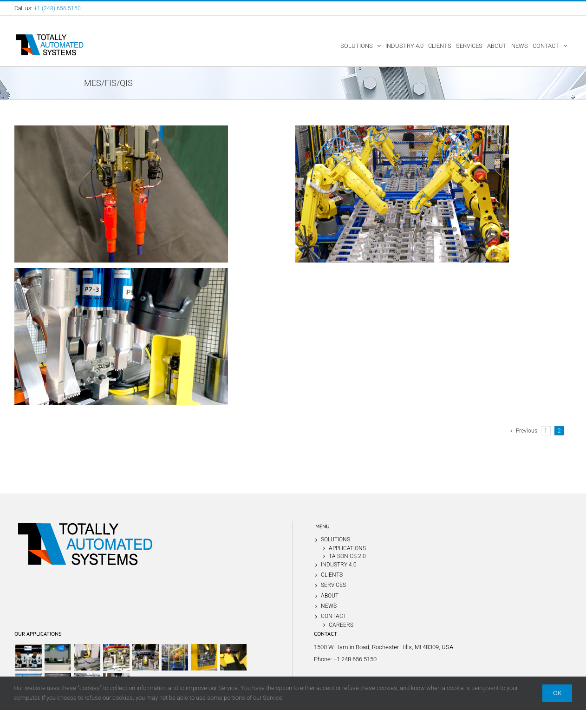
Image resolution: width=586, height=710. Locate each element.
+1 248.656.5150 (355, 659)
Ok (557, 693)
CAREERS (341, 625)
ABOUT (330, 595)
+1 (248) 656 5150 (57, 8)
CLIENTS (332, 575)
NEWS (329, 606)
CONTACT (333, 616)
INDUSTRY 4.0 (339, 564)
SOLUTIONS (335, 539)
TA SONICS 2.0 (347, 556)
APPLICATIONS (347, 548)
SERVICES (333, 585)
